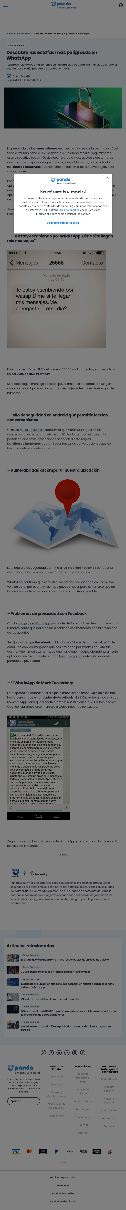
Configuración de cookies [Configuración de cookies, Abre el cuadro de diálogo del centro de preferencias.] (63, 222)
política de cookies (67, 210)
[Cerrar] (107, 177)
